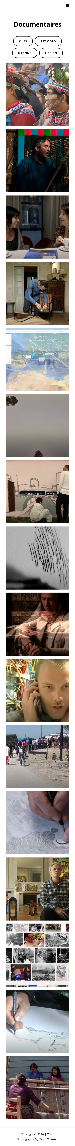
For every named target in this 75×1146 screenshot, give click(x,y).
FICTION (51, 53)
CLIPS (23, 41)
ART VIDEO (48, 41)
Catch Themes (48, 1139)
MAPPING (25, 53)
